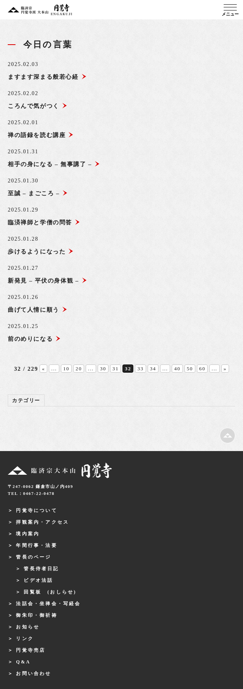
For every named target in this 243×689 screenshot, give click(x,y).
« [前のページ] (43, 368)
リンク (25, 638)
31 (115, 368)
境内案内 (28, 533)
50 (190, 368)
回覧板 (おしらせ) (50, 592)
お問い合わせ (33, 673)
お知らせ (28, 627)
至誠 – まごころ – (38, 193)
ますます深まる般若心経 (47, 77)
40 (177, 368)
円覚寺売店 (30, 650)
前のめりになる (34, 339)
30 (103, 368)
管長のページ (33, 557)
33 (140, 368)
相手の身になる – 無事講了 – (54, 164)
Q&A (23, 662)
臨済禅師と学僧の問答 (44, 222)
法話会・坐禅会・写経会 (48, 603)
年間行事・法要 (36, 545)
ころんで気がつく (37, 106)
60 (202, 368)
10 (66, 368)
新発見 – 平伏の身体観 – (47, 281)
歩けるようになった (41, 251)
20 (79, 368)
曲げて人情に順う (37, 310)
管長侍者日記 (41, 568)
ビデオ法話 (38, 580)
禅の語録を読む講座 (41, 135)
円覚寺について (36, 510)
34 (153, 368)
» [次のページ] (225, 368)
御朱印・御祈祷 (36, 615)
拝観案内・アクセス (42, 522)
